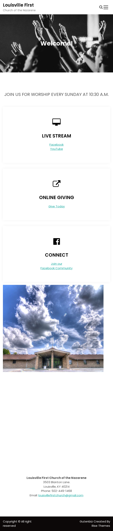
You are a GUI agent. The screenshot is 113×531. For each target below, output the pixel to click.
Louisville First (18, 5)
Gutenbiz (87, 521)
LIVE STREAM (56, 136)
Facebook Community (56, 268)
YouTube (56, 149)
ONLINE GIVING (56, 197)
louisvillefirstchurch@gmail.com (60, 495)
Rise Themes (101, 526)
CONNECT (56, 255)
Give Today (56, 206)
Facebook (56, 145)
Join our (56, 264)
